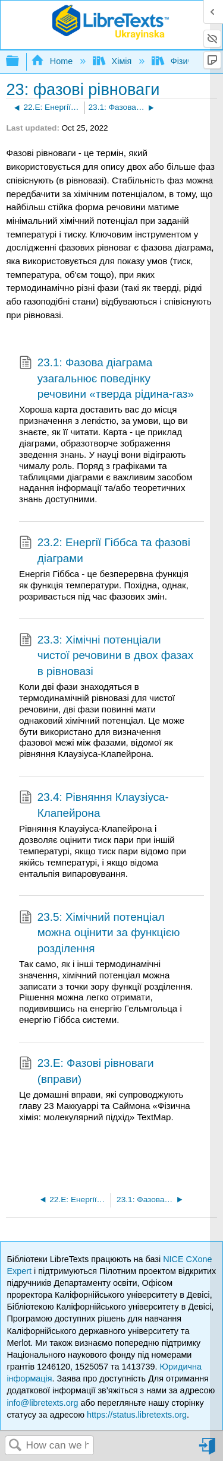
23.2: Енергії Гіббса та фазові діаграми (104, 550)
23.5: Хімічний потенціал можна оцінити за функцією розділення (99, 932)
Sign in (208, 1450)
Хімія (113, 61)
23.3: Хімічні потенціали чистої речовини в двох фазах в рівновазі (106, 655)
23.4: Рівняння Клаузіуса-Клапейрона (94, 805)
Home (53, 61)
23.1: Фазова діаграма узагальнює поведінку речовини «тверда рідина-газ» (106, 378)
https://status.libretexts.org (137, 1414)
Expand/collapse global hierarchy (20, 61)
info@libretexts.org (42, 1403)
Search (15, 1446)
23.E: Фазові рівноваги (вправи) (86, 1071)
